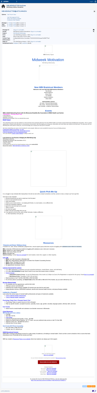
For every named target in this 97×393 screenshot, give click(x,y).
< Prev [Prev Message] (14, 23)
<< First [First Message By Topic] (9, 24)
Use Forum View (11, 14)
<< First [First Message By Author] (9, 26)
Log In (91, 1)
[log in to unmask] (18, 30)
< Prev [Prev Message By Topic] (14, 24)
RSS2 (93, 386)
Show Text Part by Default (14, 18)
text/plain (15, 43)
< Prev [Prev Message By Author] (14, 26)
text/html (24, 43)
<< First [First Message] (9, 23)
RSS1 (89, 386)
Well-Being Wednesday (19, 33)
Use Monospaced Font (13, 17)
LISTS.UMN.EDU (5, 391)
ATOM (84, 386)
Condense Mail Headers (13, 20)
